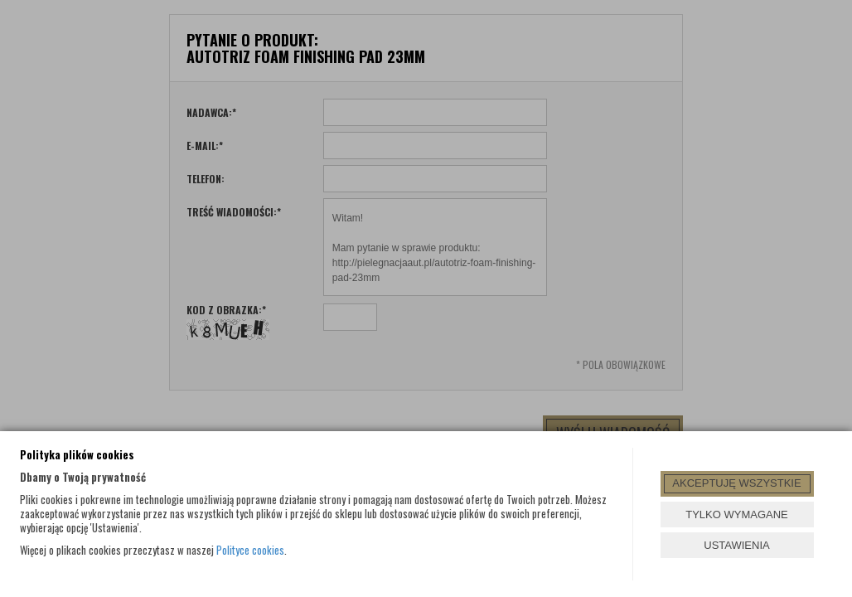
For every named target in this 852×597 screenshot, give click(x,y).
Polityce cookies (250, 549)
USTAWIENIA (736, 545)
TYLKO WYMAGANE (736, 514)
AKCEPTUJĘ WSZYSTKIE (736, 483)
